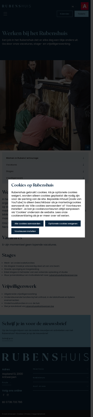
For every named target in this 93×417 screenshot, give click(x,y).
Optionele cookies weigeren (62, 223)
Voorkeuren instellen (25, 231)
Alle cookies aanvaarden (27, 223)
